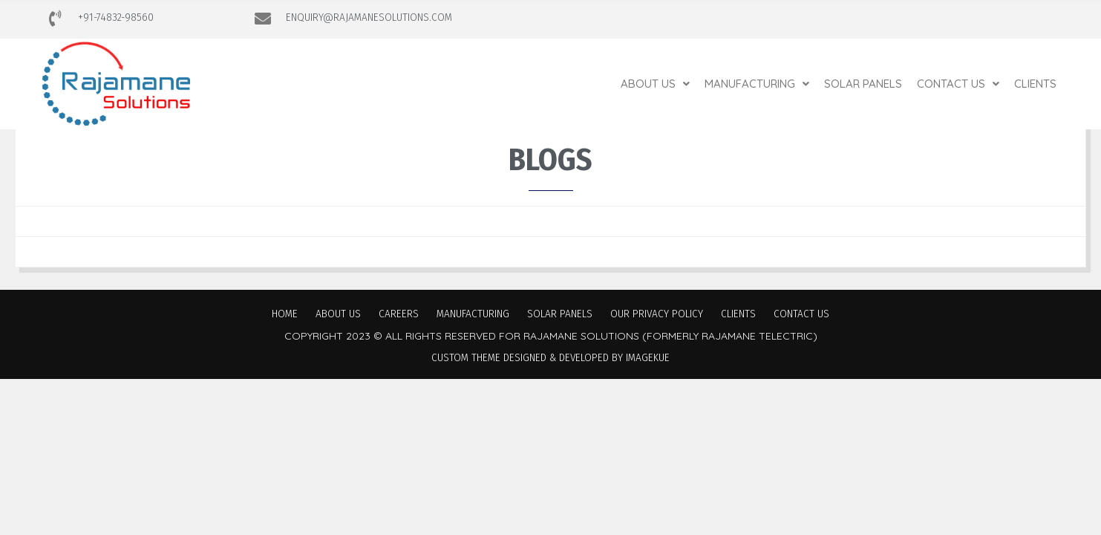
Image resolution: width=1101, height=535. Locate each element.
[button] (655, 83)
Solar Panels (863, 84)
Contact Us (958, 84)
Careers (399, 313)
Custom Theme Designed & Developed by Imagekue (550, 357)
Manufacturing (757, 84)
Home (285, 313)
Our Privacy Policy (656, 313)
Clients (1035, 84)
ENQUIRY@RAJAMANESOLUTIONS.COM (369, 17)
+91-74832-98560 (116, 17)
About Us (655, 84)
